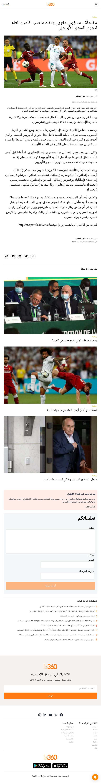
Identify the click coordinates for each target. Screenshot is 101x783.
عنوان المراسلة (86, 571)
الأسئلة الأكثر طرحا (67, 730)
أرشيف (71, 742)
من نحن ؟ (70, 727)
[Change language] (5, 4)
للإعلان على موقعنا (67, 733)
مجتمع (94, 733)
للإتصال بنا (69, 739)
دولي (95, 748)
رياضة (94, 17)
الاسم (91, 560)
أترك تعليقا (50, 585)
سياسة (94, 727)
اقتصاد (95, 730)
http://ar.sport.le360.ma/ (33, 225)
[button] (95, 777)
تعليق (91, 527)
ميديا (95, 739)
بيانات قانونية (68, 736)
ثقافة (95, 736)
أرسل (50, 696)
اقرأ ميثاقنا (90, 506)
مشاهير (94, 745)
